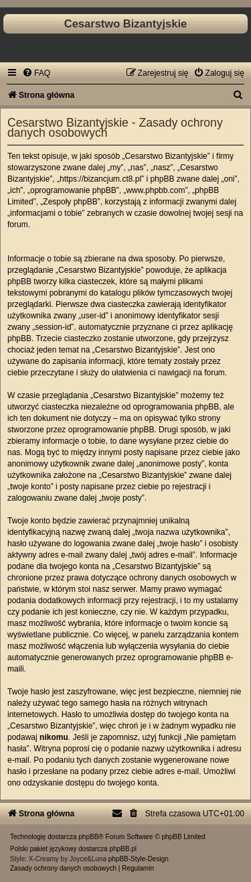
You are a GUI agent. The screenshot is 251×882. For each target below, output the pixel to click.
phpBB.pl (123, 849)
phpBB (88, 836)
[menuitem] (36, 73)
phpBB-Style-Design (138, 859)
